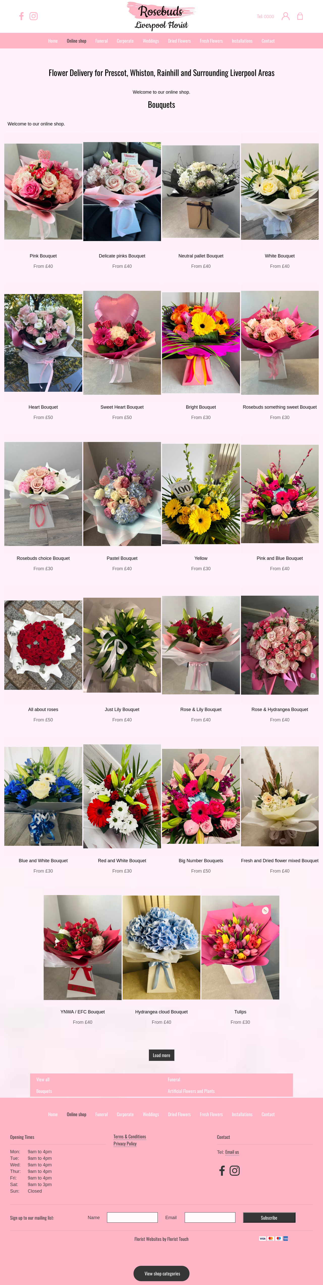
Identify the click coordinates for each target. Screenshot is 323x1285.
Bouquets (44, 1091)
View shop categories (162, 1273)
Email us (232, 1151)
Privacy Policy (125, 1143)
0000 (269, 16)
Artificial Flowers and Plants (191, 1091)
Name (94, 1217)
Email (171, 1217)
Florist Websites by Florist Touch (161, 1239)
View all (42, 1079)
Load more (161, 1055)
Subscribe (269, 1217)
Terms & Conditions (130, 1136)
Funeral (174, 1079)
